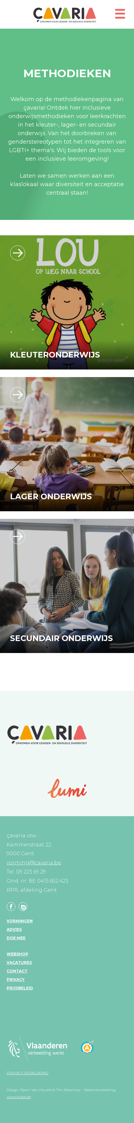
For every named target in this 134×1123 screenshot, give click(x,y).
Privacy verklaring (27, 1072)
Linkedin (23, 906)
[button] (120, 17)
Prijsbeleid (20, 988)
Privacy (16, 979)
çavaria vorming (64, 15)
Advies (14, 929)
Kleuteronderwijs (55, 354)
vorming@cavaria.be (34, 863)
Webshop (17, 954)
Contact (17, 971)
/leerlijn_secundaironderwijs (17, 536)
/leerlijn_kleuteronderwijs (17, 253)
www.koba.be (19, 1096)
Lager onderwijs (51, 496)
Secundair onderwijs (61, 638)
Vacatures (19, 962)
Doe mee (16, 938)
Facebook (11, 906)
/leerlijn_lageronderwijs (17, 394)
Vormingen (20, 921)
